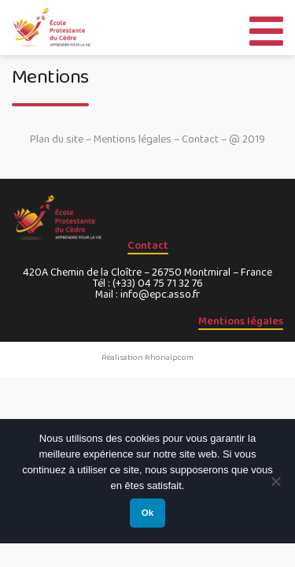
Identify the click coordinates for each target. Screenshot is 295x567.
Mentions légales (240, 321)
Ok (147, 512)
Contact (200, 139)
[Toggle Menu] (266, 27)
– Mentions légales (128, 139)
